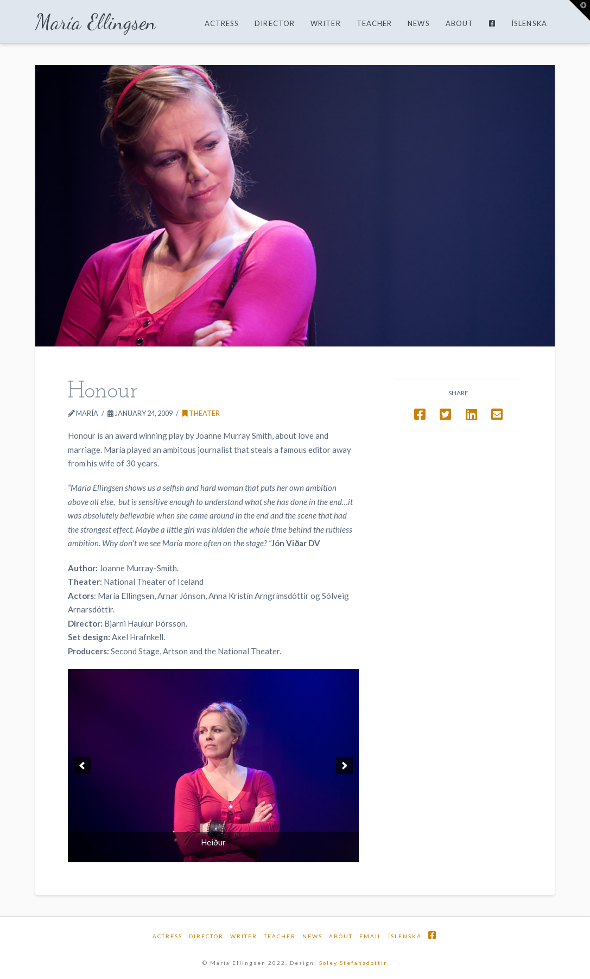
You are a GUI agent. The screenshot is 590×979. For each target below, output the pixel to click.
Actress (167, 936)
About (341, 936)
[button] (579, 10)
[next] (344, 765)
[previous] (82, 765)
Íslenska (405, 936)
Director (206, 936)
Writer (243, 936)
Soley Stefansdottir (353, 962)
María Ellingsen (95, 22)
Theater (201, 413)
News (312, 936)
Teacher (280, 936)
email (370, 936)
